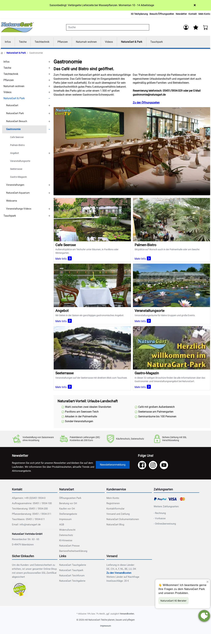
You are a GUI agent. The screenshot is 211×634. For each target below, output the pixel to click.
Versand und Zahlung (118, 514)
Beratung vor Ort (68, 503)
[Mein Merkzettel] (195, 27)
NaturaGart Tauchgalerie (72, 564)
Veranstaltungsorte (20, 161)
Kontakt (192, 14)
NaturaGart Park (15, 113)
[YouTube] (164, 465)
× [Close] (195, 5)
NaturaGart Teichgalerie (72, 580)
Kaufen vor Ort (67, 508)
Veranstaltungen (15, 185)
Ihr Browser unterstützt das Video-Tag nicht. (132, 151)
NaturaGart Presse (69, 545)
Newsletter (181, 14)
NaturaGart (12, 105)
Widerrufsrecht (67, 529)
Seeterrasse (16, 169)
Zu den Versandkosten (118, 572)
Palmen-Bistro (17, 145)
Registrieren (113, 503)
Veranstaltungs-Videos (18, 208)
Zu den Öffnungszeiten (146, 102)
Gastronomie (13, 129)
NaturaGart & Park (131, 41)
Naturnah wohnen (86, 41)
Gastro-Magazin (18, 177)
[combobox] (107, 27)
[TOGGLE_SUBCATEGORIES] (49, 62)
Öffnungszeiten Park (70, 498)
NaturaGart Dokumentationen (122, 519)
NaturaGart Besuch (16, 121)
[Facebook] (142, 465)
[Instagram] (153, 465)
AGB (61, 524)
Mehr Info (63, 259)
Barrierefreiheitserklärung (73, 551)
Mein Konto (204, 14)
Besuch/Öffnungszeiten (162, 14)
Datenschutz (66, 535)
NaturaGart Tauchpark (71, 570)
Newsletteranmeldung (112, 464)
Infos (8, 41)
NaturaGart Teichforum (72, 575)
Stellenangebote (68, 514)
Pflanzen (63, 41)
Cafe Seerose (17, 137)
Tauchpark (156, 41)
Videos (109, 41)
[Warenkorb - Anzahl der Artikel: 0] (205, 27)
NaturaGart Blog (115, 524)
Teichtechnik (42, 41)
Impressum (65, 519)
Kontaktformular (115, 508)
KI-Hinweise (65, 540)
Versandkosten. (127, 613)
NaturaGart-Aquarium (18, 192)
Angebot (14, 153)
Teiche (23, 41)
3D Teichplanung (139, 14)
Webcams (11, 200)
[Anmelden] (186, 27)
